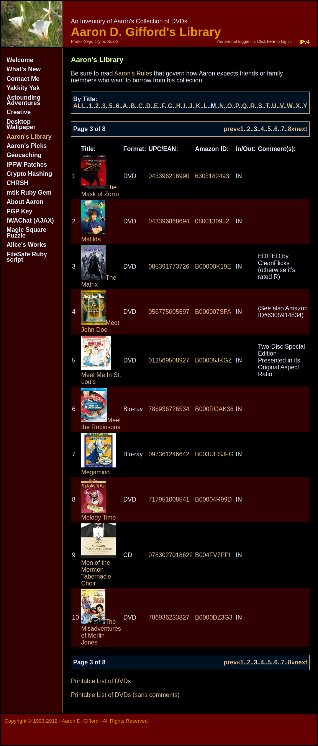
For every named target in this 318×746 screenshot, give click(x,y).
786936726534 (168, 409)
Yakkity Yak (23, 88)
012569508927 (168, 360)
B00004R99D (213, 499)
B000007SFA (213, 311)
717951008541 (168, 499)
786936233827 (168, 617)
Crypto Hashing (29, 174)
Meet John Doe (100, 326)
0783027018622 (170, 555)
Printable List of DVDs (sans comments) (125, 695)
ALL (79, 106)
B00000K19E (213, 266)
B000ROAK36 (214, 409)
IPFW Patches (27, 164)
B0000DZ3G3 (214, 617)
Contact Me (23, 78)
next (301, 129)
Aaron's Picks (27, 146)
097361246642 (168, 454)
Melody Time (98, 514)
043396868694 (168, 221)
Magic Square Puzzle (26, 232)
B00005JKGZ (213, 360)
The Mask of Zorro (100, 190)
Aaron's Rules (133, 73)
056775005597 (168, 311)
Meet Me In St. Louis (101, 375)
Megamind (98, 468)
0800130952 (212, 221)
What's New (24, 69)
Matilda (93, 236)
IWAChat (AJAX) (30, 220)
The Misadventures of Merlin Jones (101, 632)
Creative (19, 112)
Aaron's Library (29, 136)
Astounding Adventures (24, 100)
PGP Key (19, 211)
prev (230, 129)
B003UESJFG (214, 454)
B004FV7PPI (213, 555)
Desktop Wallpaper (21, 124)
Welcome (20, 60)
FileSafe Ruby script (27, 257)
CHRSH (17, 183)
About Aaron (25, 201)
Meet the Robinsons (101, 423)
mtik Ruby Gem (29, 192)
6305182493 (212, 176)
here (271, 41)
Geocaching (24, 155)
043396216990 (168, 176)
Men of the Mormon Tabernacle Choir (98, 570)
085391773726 (168, 266)
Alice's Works (26, 244)
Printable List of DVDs (101, 681)
